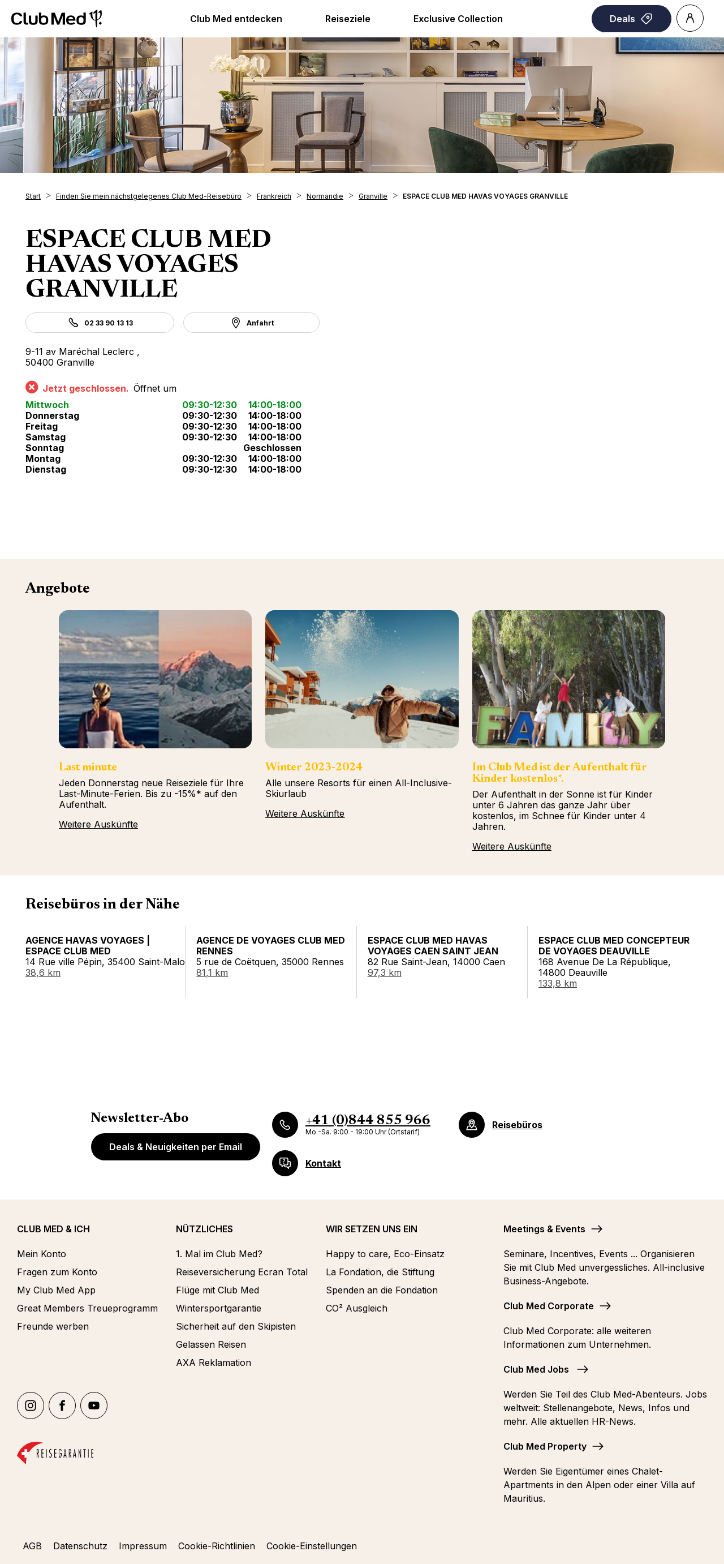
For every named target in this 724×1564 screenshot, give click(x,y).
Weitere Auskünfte (98, 824)
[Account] (690, 18)
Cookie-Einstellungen (311, 1546)
